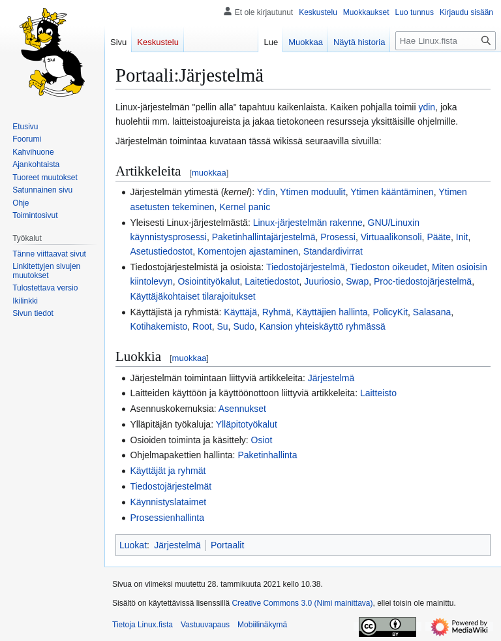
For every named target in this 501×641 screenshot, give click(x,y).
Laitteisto (378, 393)
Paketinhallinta (267, 455)
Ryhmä (276, 312)
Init (462, 237)
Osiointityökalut (209, 281)
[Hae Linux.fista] (445, 40)
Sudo (243, 326)
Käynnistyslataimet (168, 502)
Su (222, 326)
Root (202, 326)
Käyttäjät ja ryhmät (167, 470)
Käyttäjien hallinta (332, 312)
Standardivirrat (333, 251)
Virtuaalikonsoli (391, 237)
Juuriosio (322, 281)
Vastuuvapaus (205, 624)
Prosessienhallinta (167, 517)
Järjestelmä (331, 378)
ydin (426, 107)
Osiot (262, 440)
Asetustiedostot (161, 251)
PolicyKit (390, 312)
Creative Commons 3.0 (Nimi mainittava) (302, 603)
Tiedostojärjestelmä (305, 267)
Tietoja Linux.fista (142, 624)
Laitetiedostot (272, 281)
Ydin (266, 192)
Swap (357, 281)
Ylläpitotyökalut (246, 424)
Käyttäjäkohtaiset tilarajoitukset (192, 296)
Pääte (439, 237)
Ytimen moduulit (312, 192)
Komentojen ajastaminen (248, 251)
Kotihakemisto (158, 326)
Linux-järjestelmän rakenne (308, 222)
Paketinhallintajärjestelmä (264, 237)
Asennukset (242, 408)
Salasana (432, 312)
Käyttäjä (240, 312)
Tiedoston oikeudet (388, 267)
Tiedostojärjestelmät (170, 486)
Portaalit (227, 545)
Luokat (133, 545)
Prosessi (338, 237)
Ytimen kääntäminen (392, 192)
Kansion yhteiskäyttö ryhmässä (323, 326)
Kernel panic (244, 207)
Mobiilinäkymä (262, 624)
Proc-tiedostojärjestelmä (423, 281)
